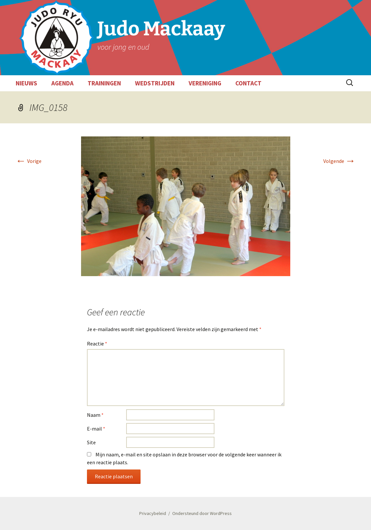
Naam (95, 415)
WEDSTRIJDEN (155, 83)
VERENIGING (205, 83)
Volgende (339, 161)
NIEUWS (26, 83)
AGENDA (62, 83)
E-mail (96, 428)
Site (91, 442)
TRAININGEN (104, 83)
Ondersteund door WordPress (202, 513)
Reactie (97, 343)
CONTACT (248, 83)
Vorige (29, 161)
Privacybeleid (152, 513)
